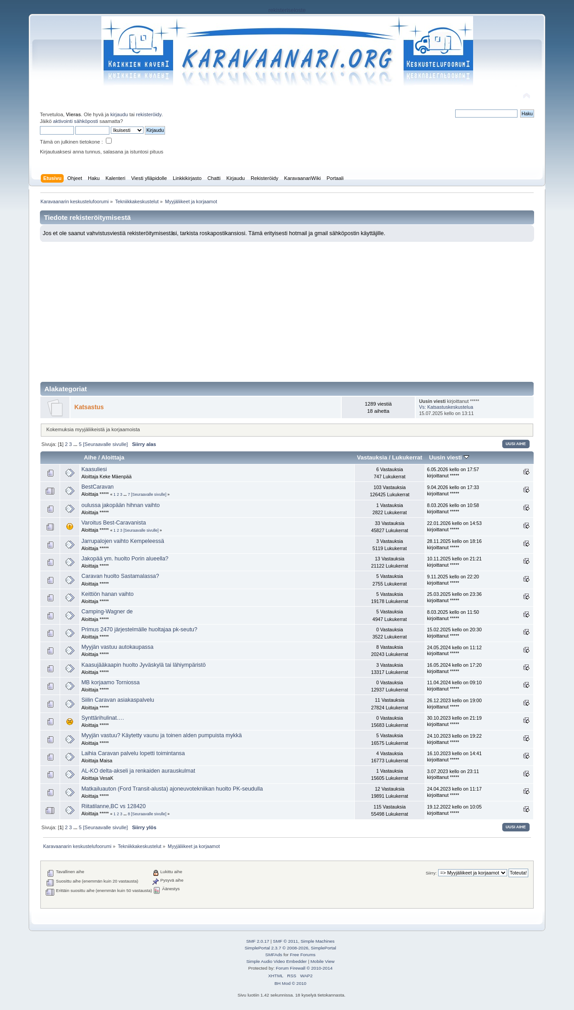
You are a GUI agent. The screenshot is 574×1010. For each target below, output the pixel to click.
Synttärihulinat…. (102, 718)
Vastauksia (372, 457)
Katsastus (89, 407)
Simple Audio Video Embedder (276, 961)
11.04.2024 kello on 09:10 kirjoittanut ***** (454, 685)
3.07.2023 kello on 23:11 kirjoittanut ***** (453, 774)
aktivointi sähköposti (75, 121)
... (75, 444)
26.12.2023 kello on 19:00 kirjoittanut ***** (454, 703)
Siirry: (431, 872)
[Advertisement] (287, 309)
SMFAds (274, 954)
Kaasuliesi (94, 469)
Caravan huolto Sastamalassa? (120, 576)
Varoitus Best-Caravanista (113, 523)
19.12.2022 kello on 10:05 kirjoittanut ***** (454, 810)
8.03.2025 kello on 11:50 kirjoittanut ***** (453, 615)
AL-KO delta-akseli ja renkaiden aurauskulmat (138, 771)
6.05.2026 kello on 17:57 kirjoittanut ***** (453, 472)
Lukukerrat (407, 457)
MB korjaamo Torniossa (110, 682)
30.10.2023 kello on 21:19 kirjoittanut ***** (454, 721)
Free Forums (302, 954)
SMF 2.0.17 (258, 941)
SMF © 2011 (285, 941)
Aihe (90, 457)
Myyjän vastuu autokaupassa (117, 647)
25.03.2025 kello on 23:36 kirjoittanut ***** (454, 597)
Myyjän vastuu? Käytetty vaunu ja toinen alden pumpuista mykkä (161, 735)
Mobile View (322, 961)
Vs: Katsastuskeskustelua (446, 407)
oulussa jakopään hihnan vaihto (120, 505)
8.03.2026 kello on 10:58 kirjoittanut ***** (453, 508)
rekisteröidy (148, 114)
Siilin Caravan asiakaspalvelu (117, 700)
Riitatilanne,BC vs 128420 (113, 806)
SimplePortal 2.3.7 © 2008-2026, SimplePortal (290, 947)
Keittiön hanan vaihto (107, 594)
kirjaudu (119, 114)
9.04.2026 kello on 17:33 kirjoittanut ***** (453, 490)
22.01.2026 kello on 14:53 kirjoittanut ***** (454, 526)
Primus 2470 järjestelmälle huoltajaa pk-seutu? (139, 629)
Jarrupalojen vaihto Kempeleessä (122, 541)
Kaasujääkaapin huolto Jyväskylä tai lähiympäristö (143, 665)
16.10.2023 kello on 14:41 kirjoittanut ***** (454, 756)
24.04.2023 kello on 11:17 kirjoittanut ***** (454, 792)
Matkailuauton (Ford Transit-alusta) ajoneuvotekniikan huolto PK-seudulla (172, 789)
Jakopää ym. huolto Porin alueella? (124, 558)
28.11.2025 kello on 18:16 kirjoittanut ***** (454, 544)
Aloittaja (112, 457)
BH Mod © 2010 (290, 983)
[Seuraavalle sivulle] (105, 444)
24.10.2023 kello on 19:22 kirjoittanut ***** (454, 739)
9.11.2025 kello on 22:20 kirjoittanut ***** (453, 580)
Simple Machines (317, 941)
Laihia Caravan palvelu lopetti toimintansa (133, 753)
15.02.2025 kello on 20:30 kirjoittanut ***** (454, 632)
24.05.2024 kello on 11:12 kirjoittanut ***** (454, 650)
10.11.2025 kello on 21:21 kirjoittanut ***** (454, 562)
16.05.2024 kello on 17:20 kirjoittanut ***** (454, 668)
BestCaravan (97, 487)
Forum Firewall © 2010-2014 (304, 968)
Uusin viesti (449, 457)
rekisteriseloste (286, 10)
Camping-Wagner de (107, 611)
